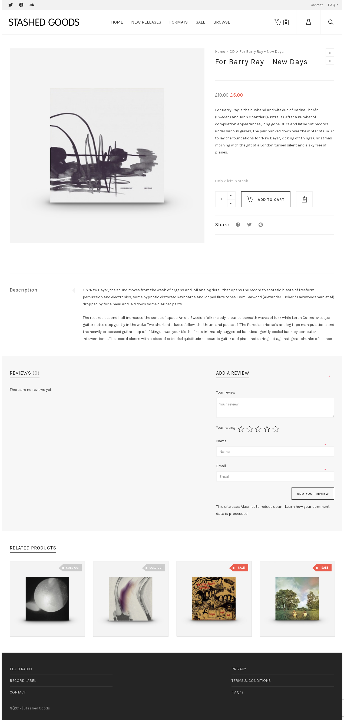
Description (24, 290)
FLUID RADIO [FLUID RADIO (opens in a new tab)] (21, 669)
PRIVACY (238, 669)
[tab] (42, 290)
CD (232, 51)
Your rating (225, 428)
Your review (226, 392)
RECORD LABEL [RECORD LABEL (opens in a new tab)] (23, 680)
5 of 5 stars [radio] (276, 429)
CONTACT (18, 692)
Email (221, 466)
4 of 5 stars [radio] (268, 429)
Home (220, 51)
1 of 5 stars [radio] (242, 429)
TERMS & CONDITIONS (251, 680)
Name (221, 441)
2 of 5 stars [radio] (250, 429)
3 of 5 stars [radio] (259, 429)
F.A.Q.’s (237, 692)
